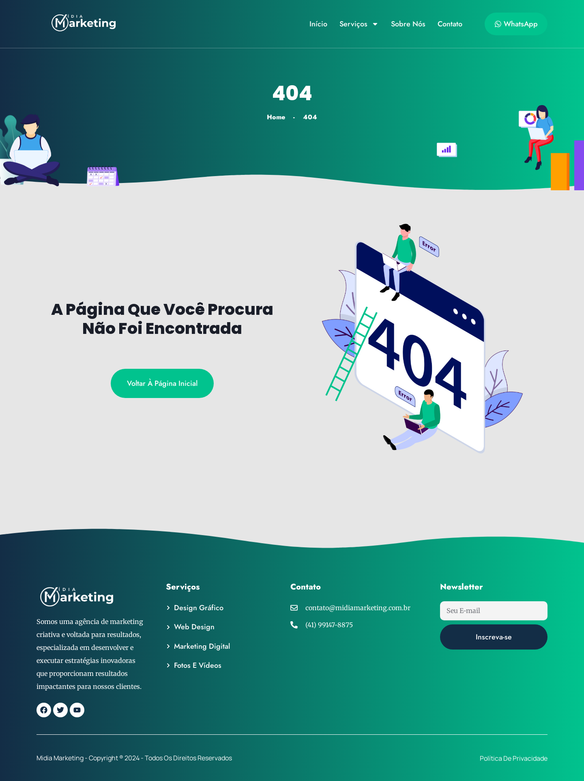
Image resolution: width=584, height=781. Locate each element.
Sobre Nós (408, 24)
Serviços (359, 24)
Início (318, 24)
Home (276, 117)
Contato (450, 24)
